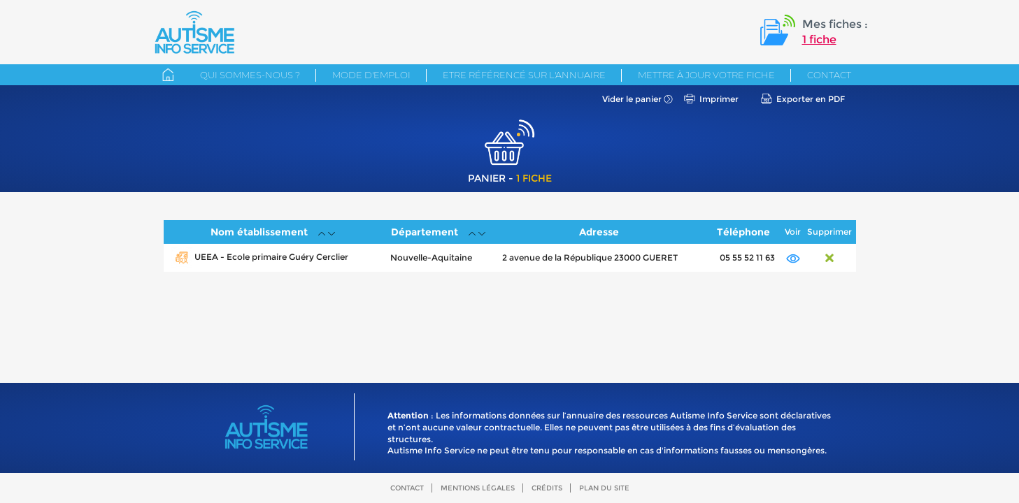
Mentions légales (478, 488)
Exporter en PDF (810, 99)
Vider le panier (632, 99)
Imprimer (719, 99)
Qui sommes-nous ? (250, 74)
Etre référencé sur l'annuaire (524, 74)
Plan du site (604, 488)
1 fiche (819, 39)
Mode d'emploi (371, 74)
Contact (829, 74)
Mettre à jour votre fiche (706, 74)
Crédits (547, 488)
